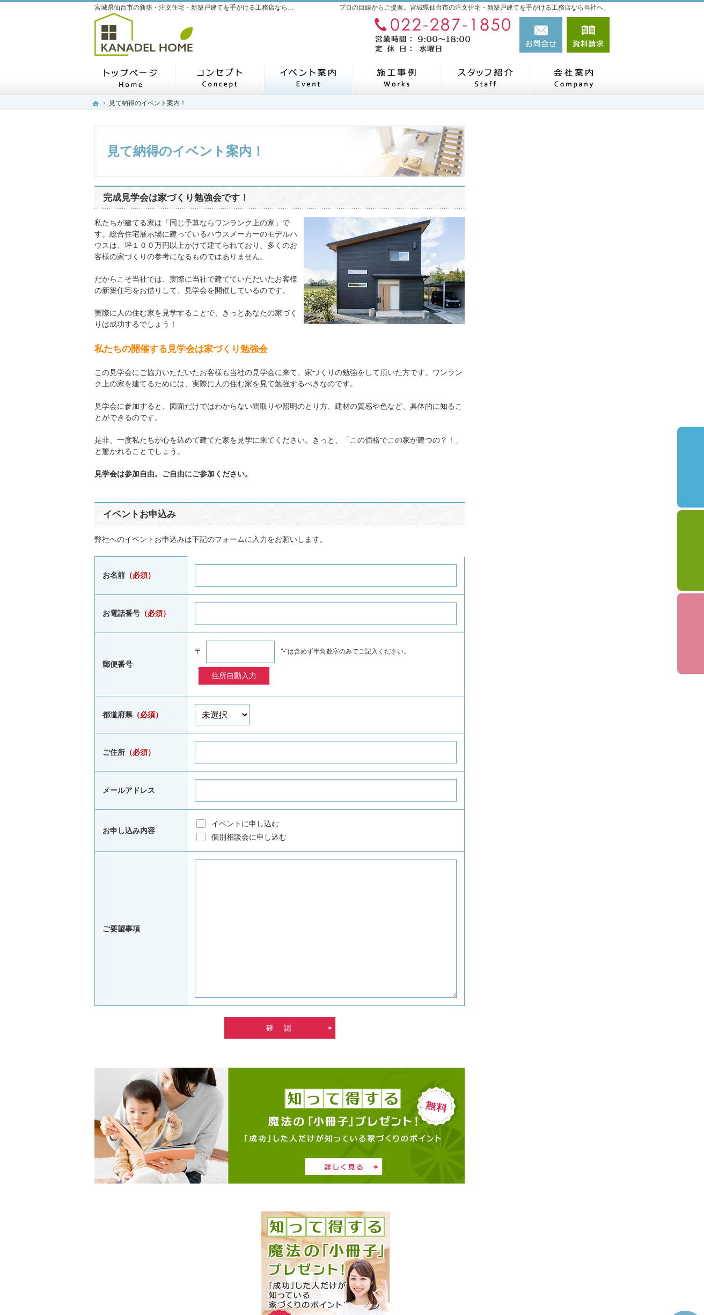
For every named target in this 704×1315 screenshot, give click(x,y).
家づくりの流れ (524, 419)
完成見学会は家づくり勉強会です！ (176, 198)
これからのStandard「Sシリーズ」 (549, 556)
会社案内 (513, 880)
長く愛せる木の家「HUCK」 (546, 529)
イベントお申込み (139, 514)
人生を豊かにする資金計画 (543, 634)
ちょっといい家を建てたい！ (547, 708)
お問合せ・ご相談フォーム (545, 1236)
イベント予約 (690, 467)
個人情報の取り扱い (532, 955)
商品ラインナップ (528, 443)
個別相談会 (690, 550)
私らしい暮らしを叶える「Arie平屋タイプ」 (550, 503)
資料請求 (588, 35)
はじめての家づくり (532, 396)
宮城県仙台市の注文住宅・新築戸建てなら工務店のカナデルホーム (455, 1286)
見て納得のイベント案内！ (543, 684)
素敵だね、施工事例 (532, 584)
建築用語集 (517, 980)
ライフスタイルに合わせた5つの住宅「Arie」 (549, 471)
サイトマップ (520, 1005)
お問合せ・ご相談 (528, 905)
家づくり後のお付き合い (539, 758)
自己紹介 (513, 832)
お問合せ (540, 35)
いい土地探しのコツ (532, 659)
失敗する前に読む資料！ (539, 855)
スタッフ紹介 (520, 808)
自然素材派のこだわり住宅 (543, 609)
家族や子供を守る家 (532, 734)
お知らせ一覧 (520, 930)
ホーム (509, 371)
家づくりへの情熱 (528, 784)
